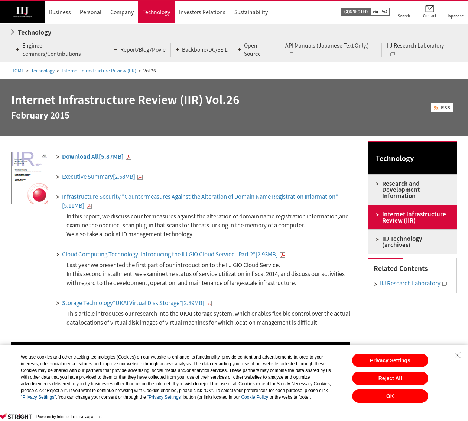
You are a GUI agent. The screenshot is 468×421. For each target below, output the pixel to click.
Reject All (390, 378)
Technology (43, 70)
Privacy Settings (390, 360)
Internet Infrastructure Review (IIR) (99, 70)
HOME (17, 70)
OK (390, 396)
